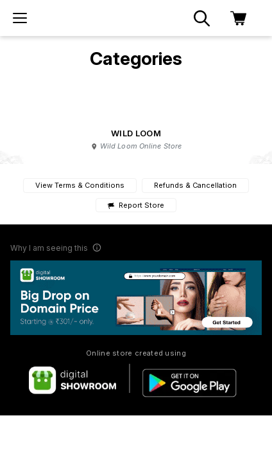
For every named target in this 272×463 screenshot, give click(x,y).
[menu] (20, 18)
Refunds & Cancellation (195, 185)
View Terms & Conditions (79, 185)
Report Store (136, 205)
